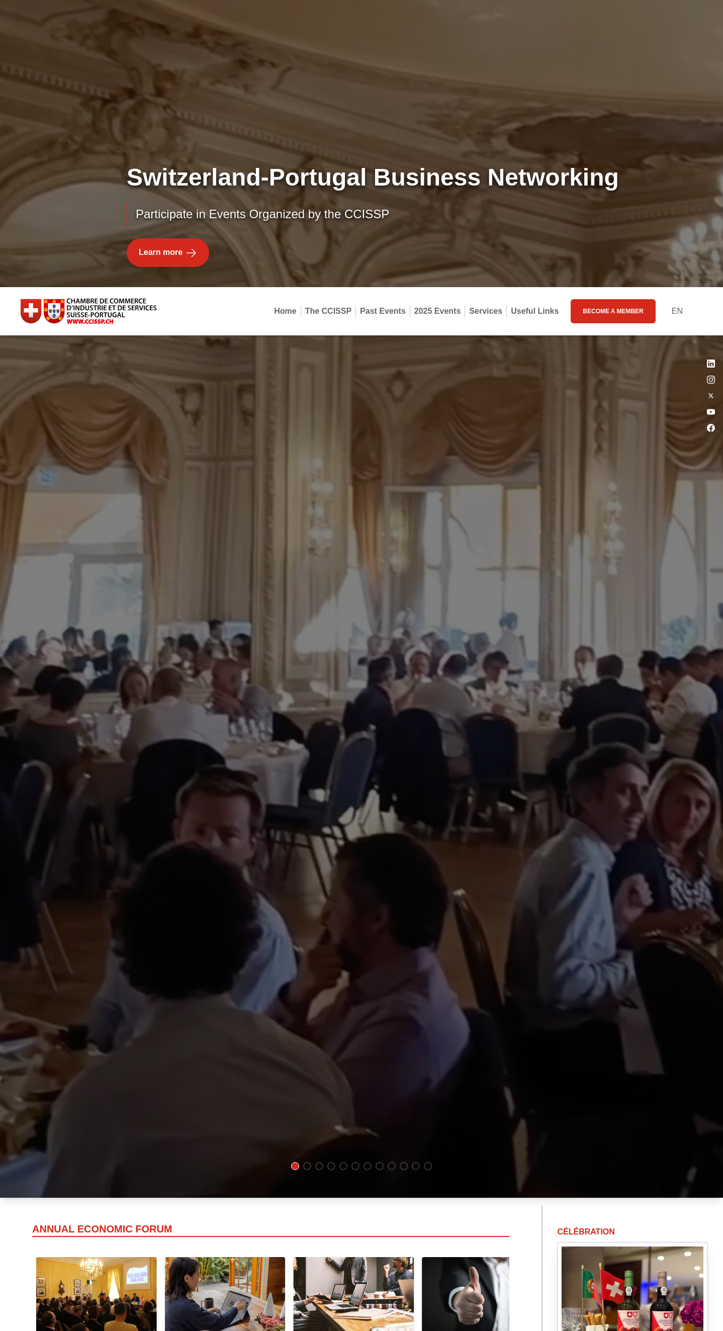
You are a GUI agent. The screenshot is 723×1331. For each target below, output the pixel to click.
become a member (613, 24)
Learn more (168, 70)
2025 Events (437, 24)
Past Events (383, 24)
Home (285, 24)
